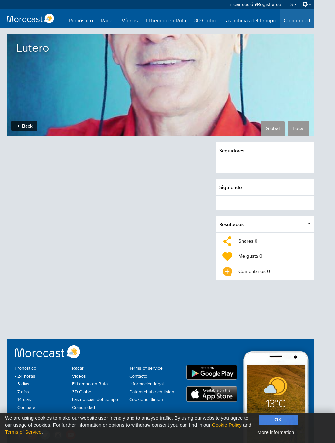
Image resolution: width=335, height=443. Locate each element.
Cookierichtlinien (146, 399)
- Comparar (26, 407)
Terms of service (146, 368)
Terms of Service (23, 431)
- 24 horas (25, 376)
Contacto (138, 376)
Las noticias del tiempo (249, 21)
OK (278, 419)
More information (275, 432)
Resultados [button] (231, 224)
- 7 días (22, 392)
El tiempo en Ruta (166, 21)
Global (273, 128)
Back (25, 126)
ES (292, 4)
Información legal (146, 384)
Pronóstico (81, 21)
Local (298, 128)
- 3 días (22, 384)
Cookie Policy (227, 425)
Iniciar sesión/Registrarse (254, 4)
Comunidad (297, 21)
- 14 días (23, 399)
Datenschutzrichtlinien (151, 392)
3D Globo (205, 21)
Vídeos (130, 21)
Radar (107, 21)
